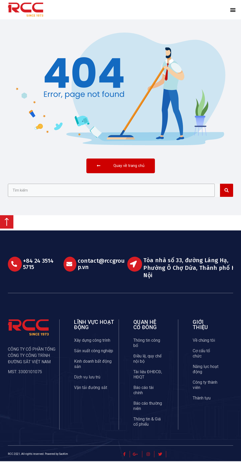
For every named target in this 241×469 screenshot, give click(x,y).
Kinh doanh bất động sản (93, 371)
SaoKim (63, 461)
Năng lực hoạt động (205, 377)
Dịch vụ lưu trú (87, 384)
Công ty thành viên (205, 392)
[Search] (226, 198)
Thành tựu (202, 405)
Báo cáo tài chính (143, 398)
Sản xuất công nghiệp (93, 358)
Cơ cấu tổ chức (201, 361)
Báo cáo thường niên (147, 413)
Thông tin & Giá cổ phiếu (147, 429)
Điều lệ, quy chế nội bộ (147, 366)
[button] (233, 10)
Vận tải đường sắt (90, 395)
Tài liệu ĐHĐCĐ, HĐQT (147, 382)
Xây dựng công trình (92, 347)
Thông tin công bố (146, 350)
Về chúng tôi (204, 347)
